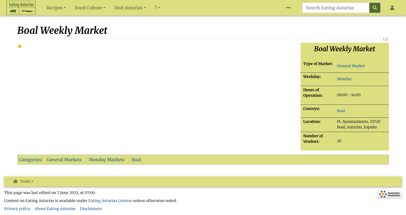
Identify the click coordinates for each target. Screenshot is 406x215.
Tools (25, 181)
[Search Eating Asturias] (336, 7)
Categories (30, 159)
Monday (344, 79)
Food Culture (88, 7)
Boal (341, 111)
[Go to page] (375, 7)
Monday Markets (106, 159)
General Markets (64, 159)
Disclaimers (91, 208)
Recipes (54, 7)
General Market (351, 66)
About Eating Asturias (55, 208)
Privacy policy (17, 208)
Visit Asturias (128, 7)
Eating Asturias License (110, 200)
